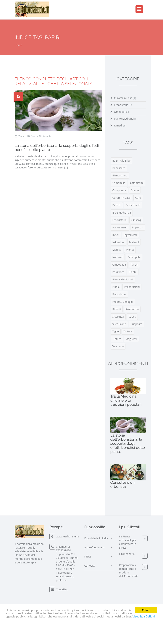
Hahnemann (120, 227)
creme (135, 190)
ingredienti (130, 235)
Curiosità (89, 565)
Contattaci (62, 589)
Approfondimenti (94, 547)
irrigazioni (118, 242)
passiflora (118, 272)
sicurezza (118, 316)
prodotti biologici (122, 301)
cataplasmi (136, 183)
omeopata (134, 257)
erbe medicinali (121, 212)
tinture (116, 339)
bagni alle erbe (121, 160)
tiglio (115, 331)
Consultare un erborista (122, 484)
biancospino (119, 175)
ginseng (136, 220)
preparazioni (132, 287)
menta (130, 249)
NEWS (88, 556)
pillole (116, 287)
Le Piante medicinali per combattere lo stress (127, 542)
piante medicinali (122, 279)
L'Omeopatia (127, 554)
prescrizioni (119, 294)
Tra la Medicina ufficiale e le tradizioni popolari (126, 400)
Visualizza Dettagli (144, 617)
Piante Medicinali (126, 118)
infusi (115, 235)
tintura (127, 331)
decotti (116, 205)
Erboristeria (123, 105)
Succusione (119, 324)
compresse (119, 190)
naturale (117, 257)
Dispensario (133, 205)
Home (18, 45)
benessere (118, 168)
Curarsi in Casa (125, 98)
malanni (134, 242)
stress (132, 316)
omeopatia (119, 264)
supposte (136, 324)
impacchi (137, 227)
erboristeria (119, 220)
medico (116, 249)
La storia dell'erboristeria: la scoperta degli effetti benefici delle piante (57, 147)
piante (132, 272)
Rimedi (120, 125)
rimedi (116, 309)
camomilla (118, 183)
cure (138, 197)
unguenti (131, 339)
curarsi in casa (121, 197)
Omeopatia (122, 111)
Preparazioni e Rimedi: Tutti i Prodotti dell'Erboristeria (128, 570)
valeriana (118, 346)
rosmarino (132, 309)
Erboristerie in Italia (96, 538)
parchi (134, 264)
